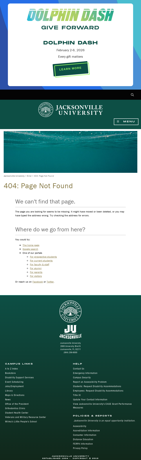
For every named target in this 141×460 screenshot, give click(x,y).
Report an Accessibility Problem (90, 381)
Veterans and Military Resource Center (25, 417)
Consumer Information (84, 434)
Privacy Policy (80, 448)
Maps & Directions (14, 395)
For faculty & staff (39, 264)
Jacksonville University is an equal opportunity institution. (104, 420)
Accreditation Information (86, 430)
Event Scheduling (14, 381)
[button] (132, 95)
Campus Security (82, 377)
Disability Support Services (19, 377)
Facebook (37, 281)
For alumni (35, 268)
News (8, 399)
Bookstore (10, 373)
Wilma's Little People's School (21, 421)
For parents (36, 272)
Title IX (77, 395)
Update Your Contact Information (90, 399)
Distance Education (83, 439)
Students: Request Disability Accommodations (97, 386)
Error (29, 175)
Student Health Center (16, 412)
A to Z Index (11, 368)
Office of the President (17, 403)
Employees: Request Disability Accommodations (98, 390)
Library (9, 390)
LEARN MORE (70, 68)
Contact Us (78, 368)
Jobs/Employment (14, 386)
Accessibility (79, 426)
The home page (31, 245)
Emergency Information (85, 373)
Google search (30, 249)
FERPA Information (83, 443)
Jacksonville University (14, 175)
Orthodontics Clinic (15, 408)
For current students (41, 260)
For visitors (36, 276)
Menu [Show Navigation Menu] (126, 121)
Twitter (50, 281)
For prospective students (43, 256)
